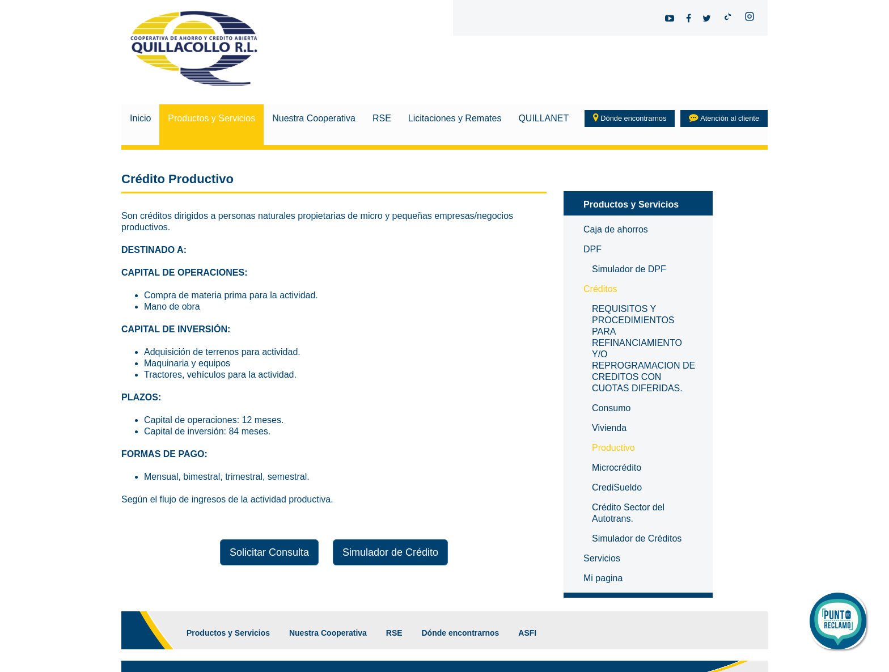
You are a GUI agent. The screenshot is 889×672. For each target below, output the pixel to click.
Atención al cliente (724, 117)
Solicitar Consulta (269, 552)
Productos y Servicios (211, 118)
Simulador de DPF (629, 269)
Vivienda (609, 428)
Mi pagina (603, 578)
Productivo (613, 448)
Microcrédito (616, 467)
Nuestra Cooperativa (313, 118)
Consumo (611, 408)
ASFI (527, 632)
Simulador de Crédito (390, 552)
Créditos (600, 289)
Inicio (140, 118)
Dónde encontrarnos (630, 117)
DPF (592, 249)
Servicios (601, 558)
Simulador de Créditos (636, 538)
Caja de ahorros (615, 229)
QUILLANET (543, 118)
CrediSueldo (617, 487)
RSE (381, 118)
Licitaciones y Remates (455, 118)
